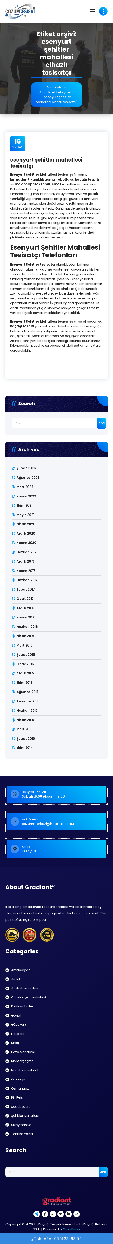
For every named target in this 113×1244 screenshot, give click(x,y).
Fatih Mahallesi (22, 1006)
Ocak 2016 (25, 664)
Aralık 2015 (25, 673)
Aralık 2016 (25, 608)
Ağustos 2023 (28, 477)
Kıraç (15, 1042)
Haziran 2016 (27, 626)
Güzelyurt (18, 1024)
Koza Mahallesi (23, 1052)
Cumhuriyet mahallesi (28, 997)
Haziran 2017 (27, 580)
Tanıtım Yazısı (22, 1134)
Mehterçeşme (22, 1061)
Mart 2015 (24, 729)
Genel (16, 1015)
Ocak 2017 (25, 598)
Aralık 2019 (25, 561)
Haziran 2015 (27, 710)
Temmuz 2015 (28, 701)
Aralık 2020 (26, 533)
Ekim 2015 (24, 682)
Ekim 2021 (24, 505)
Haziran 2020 (28, 552)
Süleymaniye (21, 1125)
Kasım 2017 (26, 571)
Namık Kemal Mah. (25, 1070)
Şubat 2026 (26, 468)
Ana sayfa (54, 87)
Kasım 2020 (26, 542)
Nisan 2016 (25, 636)
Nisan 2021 (25, 524)
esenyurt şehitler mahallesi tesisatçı (46, 162)
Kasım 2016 (26, 617)
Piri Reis (17, 1097)
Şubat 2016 (26, 654)
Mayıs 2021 (25, 515)
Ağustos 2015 (28, 692)
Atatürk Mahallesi (24, 988)
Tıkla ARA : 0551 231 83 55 (56, 1239)
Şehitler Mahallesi (25, 1115)
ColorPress (71, 1229)
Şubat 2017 (26, 589)
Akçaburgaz (20, 970)
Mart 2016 (25, 645)
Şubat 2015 (26, 738)
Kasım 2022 (26, 496)
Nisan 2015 (25, 720)
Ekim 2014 (25, 748)
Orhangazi (19, 1079)
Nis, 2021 (18, 143)
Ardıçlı (15, 979)
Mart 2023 (25, 487)
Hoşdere (18, 1033)
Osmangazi (20, 1088)
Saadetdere (21, 1106)
